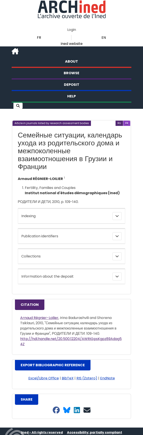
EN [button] (103, 37)
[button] (18, 106)
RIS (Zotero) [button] (86, 378)
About (71, 61)
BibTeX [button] (68, 378)
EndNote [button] (107, 378)
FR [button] (39, 37)
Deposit (71, 84)
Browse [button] (71, 73)
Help (71, 96)
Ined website (72, 43)
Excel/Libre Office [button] (43, 378)
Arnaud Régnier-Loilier (39, 317)
